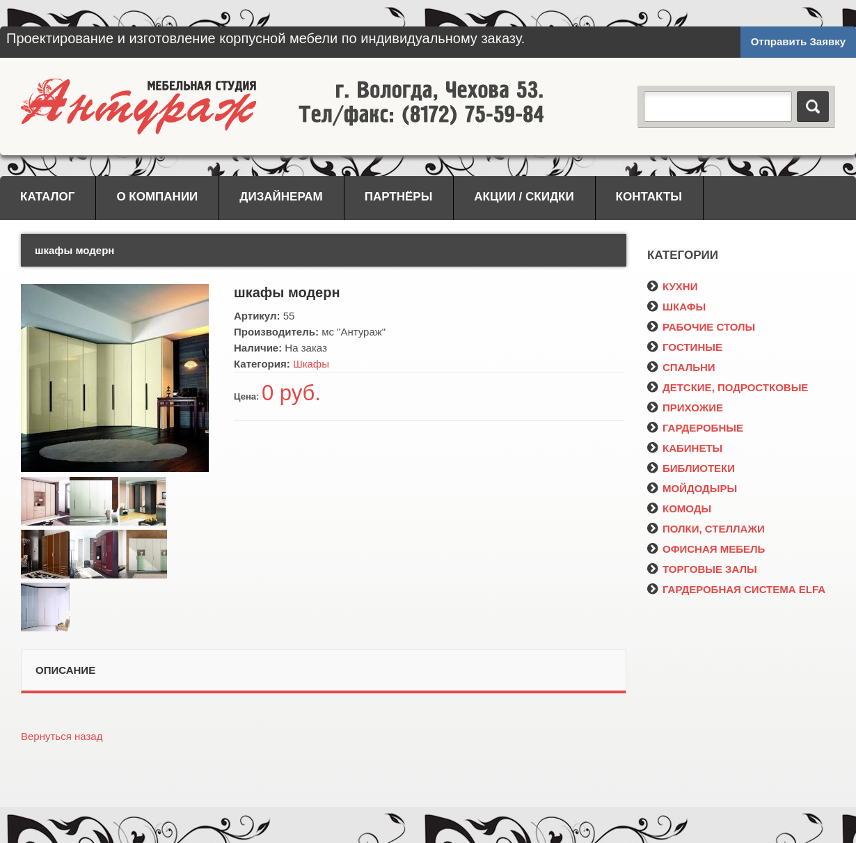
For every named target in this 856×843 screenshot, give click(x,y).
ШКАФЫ (676, 307)
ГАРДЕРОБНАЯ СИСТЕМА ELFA (736, 589)
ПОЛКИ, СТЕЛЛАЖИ (706, 529)
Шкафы (311, 364)
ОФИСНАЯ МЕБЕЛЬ (706, 549)
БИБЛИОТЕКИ (691, 468)
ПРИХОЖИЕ (685, 407)
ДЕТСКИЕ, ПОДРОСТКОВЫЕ (727, 387)
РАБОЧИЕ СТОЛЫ (701, 327)
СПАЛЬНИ (681, 367)
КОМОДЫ (679, 508)
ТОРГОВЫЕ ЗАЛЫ (702, 569)
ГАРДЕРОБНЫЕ (695, 428)
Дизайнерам (280, 196)
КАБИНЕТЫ (684, 448)
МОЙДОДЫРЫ (692, 488)
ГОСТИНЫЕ (684, 347)
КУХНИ (672, 286)
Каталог (47, 196)
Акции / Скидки (523, 196)
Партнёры (399, 196)
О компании (157, 196)
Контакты (649, 196)
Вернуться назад (61, 736)
